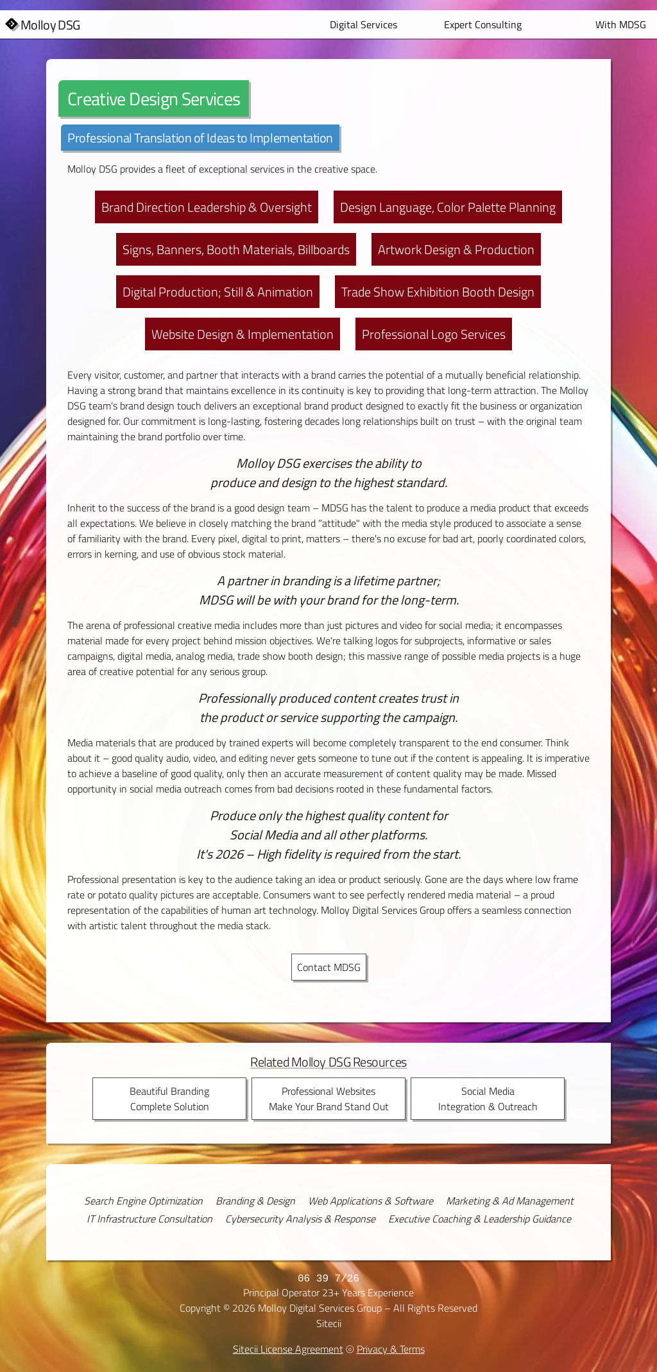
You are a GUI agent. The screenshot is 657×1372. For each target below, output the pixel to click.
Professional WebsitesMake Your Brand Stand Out (329, 1098)
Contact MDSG (329, 967)
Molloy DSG (50, 25)
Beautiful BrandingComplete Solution (169, 1098)
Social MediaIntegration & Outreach (488, 1098)
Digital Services (363, 24)
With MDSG (620, 24)
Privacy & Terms (391, 1349)
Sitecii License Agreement (288, 1349)
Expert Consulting (483, 24)
